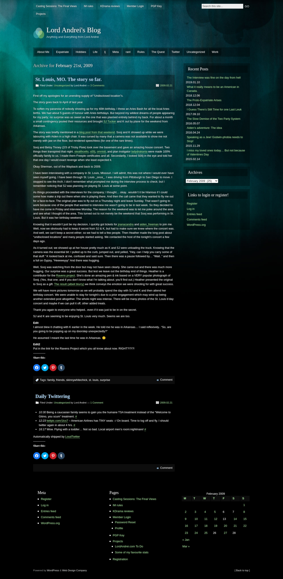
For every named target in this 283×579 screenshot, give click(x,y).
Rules (141, 52)
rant (128, 52)
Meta (116, 52)
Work (215, 52)
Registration (120, 559)
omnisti (101, 151)
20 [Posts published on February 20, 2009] (225, 525)
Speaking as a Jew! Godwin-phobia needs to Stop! (215, 139)
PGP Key (156, 6)
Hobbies (81, 52)
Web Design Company (74, 570)
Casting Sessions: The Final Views (56, 6)
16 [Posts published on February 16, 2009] (186, 525)
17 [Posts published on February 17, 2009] (196, 525)
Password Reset (125, 522)
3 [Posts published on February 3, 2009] (195, 511)
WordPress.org (196, 224)
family (50, 380)
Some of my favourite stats (132, 552)
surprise (105, 380)
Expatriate (62, 52)
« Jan (185, 539)
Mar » (186, 546)
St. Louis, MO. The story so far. (68, 79)
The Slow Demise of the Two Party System (213, 118)
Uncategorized (196, 52)
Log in (191, 208)
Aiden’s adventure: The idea (204, 127)
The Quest (158, 52)
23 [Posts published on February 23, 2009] (186, 533)
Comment (166, 379)
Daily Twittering (52, 396)
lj (105, 52)
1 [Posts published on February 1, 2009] (244, 505)
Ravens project (65, 275)
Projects (41, 13)
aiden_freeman (149, 224)
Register (192, 203)
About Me (43, 52)
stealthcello (81, 151)
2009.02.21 (166, 85)
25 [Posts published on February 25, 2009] (205, 533)
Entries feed (194, 214)
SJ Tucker (109, 121)
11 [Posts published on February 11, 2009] (205, 519)
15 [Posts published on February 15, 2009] (245, 519)
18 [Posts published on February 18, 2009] (205, 525)
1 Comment (96, 402)
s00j (92, 151)
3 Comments (97, 85)
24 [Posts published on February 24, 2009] (196, 533)
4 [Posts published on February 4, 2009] (205, 511)
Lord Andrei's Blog (73, 30)
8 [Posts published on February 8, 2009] (244, 511)
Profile (119, 528)
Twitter (176, 52)
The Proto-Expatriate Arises (204, 100)
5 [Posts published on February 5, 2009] (215, 511)
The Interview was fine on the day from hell (214, 77)
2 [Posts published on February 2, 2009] (185, 511)
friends (60, 380)
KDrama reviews (110, 6)
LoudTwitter (72, 436)
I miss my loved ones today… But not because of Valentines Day (216, 152)
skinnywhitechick (76, 380)
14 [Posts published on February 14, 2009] (235, 519)
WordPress (53, 570)
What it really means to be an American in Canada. (213, 89)
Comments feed (197, 219)
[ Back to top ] (242, 570)
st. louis (93, 380)
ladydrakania (139, 151)
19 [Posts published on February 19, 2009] (215, 525)
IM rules (88, 6)
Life (95, 52)
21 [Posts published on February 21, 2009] (235, 525)
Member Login (135, 6)
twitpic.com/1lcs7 (57, 420)
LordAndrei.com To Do (129, 546)
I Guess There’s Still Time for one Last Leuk (214, 109)
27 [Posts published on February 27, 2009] (225, 533)
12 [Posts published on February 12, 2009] (215, 519)
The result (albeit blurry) (69, 284)
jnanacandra (125, 224)
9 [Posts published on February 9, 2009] (185, 519)
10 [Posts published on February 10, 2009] (196, 519)
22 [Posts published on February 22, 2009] (245, 525)
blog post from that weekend (97, 132)
